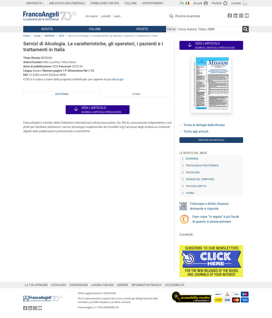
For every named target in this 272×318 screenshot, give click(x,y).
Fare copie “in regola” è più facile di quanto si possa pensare (215, 219)
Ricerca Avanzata (187, 16)
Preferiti (217, 3)
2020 (61, 35)
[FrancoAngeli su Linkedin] (235, 16)
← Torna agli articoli (193, 131)
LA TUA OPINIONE (36, 285)
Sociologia (193, 172)
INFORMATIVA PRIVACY (147, 285)
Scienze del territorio (200, 179)
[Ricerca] (245, 29)
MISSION (49, 35)
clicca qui (117, 79)
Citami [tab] (136, 94)
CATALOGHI (58, 285)
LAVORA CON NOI (102, 285)
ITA (182, 3)
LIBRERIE (122, 285)
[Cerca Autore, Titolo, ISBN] (209, 29)
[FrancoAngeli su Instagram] (241, 16)
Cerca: (171, 29)
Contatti (106, 16)
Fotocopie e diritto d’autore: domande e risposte (209, 206)
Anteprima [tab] (62, 94)
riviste (37, 35)
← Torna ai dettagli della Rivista (202, 125)
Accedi (197, 3)
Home (26, 35)
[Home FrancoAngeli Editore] (50, 16)
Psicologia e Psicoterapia (202, 165)
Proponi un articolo (211, 140)
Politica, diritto (196, 186)
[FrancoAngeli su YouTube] (247, 16)
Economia (192, 158)
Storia (190, 193)
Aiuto (117, 16)
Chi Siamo (91, 16)
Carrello (236, 3)
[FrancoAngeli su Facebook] (230, 16)
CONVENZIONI (78, 285)
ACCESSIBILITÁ (174, 285)
